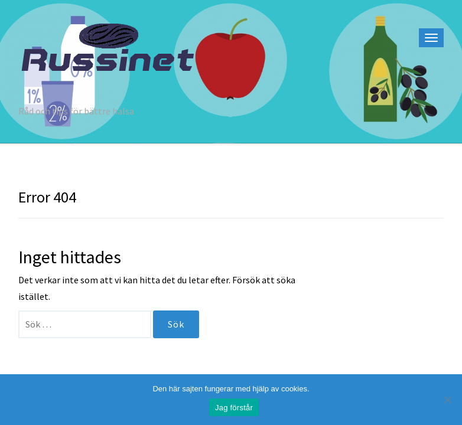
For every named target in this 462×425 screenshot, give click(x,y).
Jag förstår (234, 407)
